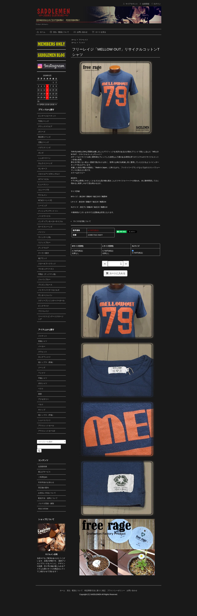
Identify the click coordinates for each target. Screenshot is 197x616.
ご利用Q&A (42, 477)
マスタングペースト (46, 269)
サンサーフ (42, 169)
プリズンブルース (45, 285)
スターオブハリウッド (47, 264)
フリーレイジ (83, 40)
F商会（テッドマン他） (47, 274)
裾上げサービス (44, 472)
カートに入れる (115, 273)
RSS (40, 509)
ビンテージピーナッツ (47, 116)
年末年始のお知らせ (46, 482)
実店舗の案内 (43, 488)
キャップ (41, 410)
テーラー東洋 (43, 253)
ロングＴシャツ (44, 357)
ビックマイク (43, 306)
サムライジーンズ (45, 163)
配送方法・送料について (48, 498)
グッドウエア (43, 248)
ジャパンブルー (44, 279)
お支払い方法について (47, 493)
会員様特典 (42, 466)
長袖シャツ (42, 341)
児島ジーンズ (43, 142)
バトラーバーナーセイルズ (48, 290)
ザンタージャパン (45, 295)
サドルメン (42, 195)
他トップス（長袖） (46, 362)
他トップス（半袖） (46, 415)
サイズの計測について (82, 221)
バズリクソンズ (44, 147)
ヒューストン (43, 184)
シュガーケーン (44, 158)
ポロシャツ (42, 383)
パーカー (41, 346)
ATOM (45, 509)
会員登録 (144, 4)
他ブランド (42, 258)
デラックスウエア (45, 126)
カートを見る (99, 32)
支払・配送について (59, 32)
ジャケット (42, 336)
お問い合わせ (80, 32)
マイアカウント (130, 4)
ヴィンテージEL (44, 237)
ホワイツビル (43, 179)
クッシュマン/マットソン (48, 211)
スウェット (42, 352)
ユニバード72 (43, 190)
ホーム (40, 32)
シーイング (42, 206)
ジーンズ (41, 367)
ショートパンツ (44, 420)
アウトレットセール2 (46, 431)
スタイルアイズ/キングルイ (49, 174)
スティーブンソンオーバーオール (51, 301)
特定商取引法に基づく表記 (95, 590)
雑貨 (40, 394)
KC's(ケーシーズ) (45, 200)
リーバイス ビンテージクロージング (50, 317)
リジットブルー (44, 242)
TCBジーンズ (43, 121)
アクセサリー (43, 399)
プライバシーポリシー (116, 590)
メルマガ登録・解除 (46, 503)
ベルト (40, 404)
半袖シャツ (42, 378)
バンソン (41, 232)
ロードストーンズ (45, 227)
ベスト (40, 389)
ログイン (156, 4)
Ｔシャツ (82, 42)
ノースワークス (44, 216)
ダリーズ (41, 132)
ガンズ (40, 153)
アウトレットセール (46, 426)
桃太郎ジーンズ (44, 137)
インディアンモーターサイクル (50, 221)
